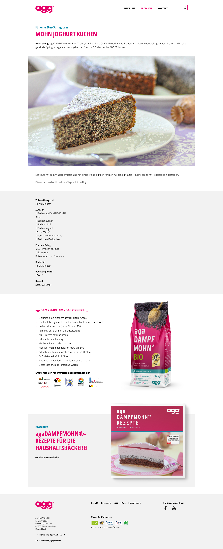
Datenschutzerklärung (131, 502)
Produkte (146, 8)
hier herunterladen (49, 457)
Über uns (129, 8)
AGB (116, 502)
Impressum (106, 502)
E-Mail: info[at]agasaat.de (50, 540)
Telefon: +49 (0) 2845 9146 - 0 (52, 534)
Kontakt (163, 8)
